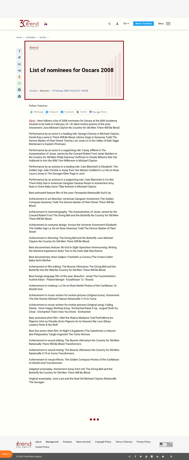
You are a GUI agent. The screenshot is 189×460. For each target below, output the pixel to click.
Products (67, 442)
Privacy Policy (143, 442)
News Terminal (143, 23)
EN (124, 23)
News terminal (83, 442)
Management (52, 442)
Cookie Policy (42, 447)
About (38, 442)
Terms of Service (124, 442)
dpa (32, 120)
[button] (19, 51)
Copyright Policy (103, 442)
